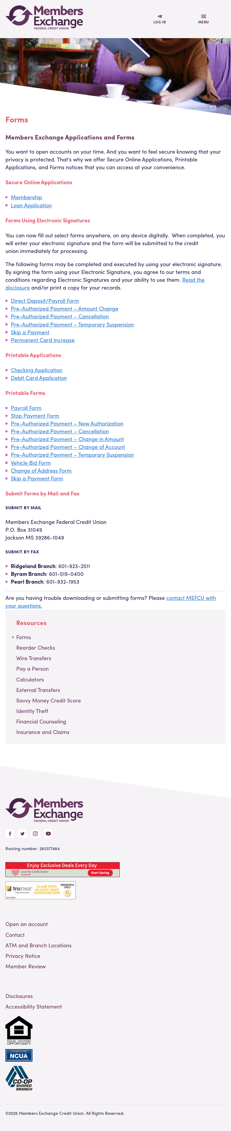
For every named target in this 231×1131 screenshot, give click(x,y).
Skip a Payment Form (37, 478)
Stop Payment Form (35, 415)
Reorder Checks (35, 647)
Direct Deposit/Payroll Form (45, 300)
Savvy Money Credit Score (48, 700)
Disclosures (19, 996)
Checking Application (36, 370)
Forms (23, 637)
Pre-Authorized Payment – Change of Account (68, 446)
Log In (159, 22)
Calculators (30, 679)
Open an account (26, 924)
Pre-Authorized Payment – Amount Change (64, 308)
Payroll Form (26, 407)
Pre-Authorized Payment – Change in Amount (67, 439)
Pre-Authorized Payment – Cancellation (60, 316)
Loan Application (31, 205)
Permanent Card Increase (43, 340)
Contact (15, 934)
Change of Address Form (41, 470)
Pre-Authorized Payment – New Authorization (67, 423)
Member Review (25, 966)
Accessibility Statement (33, 1006)
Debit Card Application (39, 377)
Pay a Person (32, 668)
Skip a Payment (30, 332)
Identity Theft (32, 710)
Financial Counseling (41, 721)
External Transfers (38, 689)
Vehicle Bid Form (31, 462)
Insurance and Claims (42, 731)
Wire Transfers (33, 658)
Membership (26, 197)
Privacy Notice (22, 955)
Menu (203, 22)
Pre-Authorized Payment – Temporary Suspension (72, 324)
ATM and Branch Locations (38, 945)
